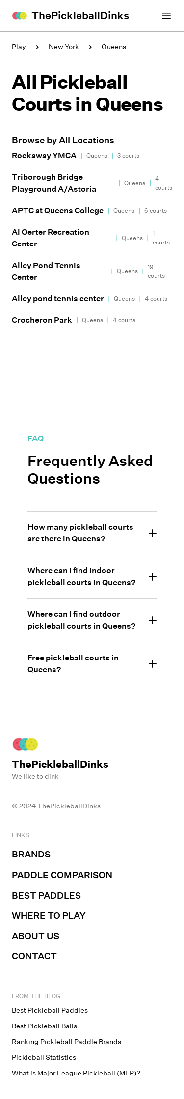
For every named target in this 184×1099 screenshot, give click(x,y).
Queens (114, 46)
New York (64, 46)
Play (19, 46)
